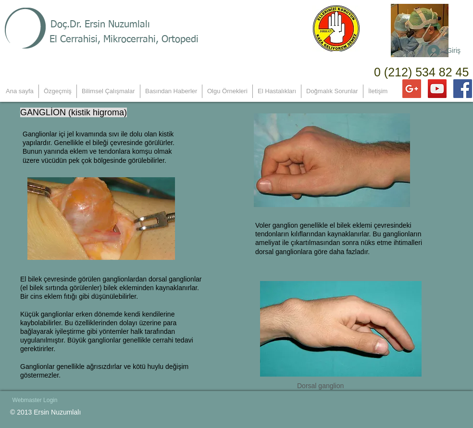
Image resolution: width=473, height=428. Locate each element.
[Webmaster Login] (35, 400)
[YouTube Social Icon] (437, 88)
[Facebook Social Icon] (462, 88)
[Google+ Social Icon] (411, 88)
